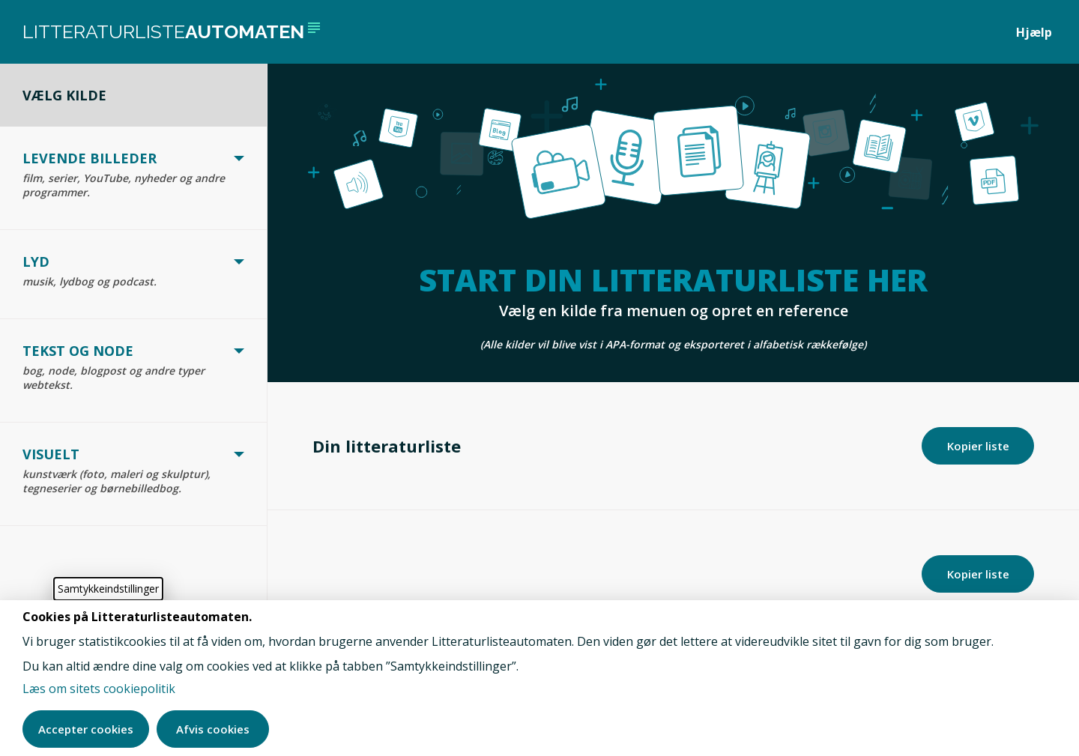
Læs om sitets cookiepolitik (98, 688)
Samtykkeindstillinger (108, 588)
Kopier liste (978, 573)
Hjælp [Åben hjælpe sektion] (1034, 32)
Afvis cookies (213, 729)
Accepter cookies (85, 729)
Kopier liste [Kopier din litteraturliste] (978, 445)
